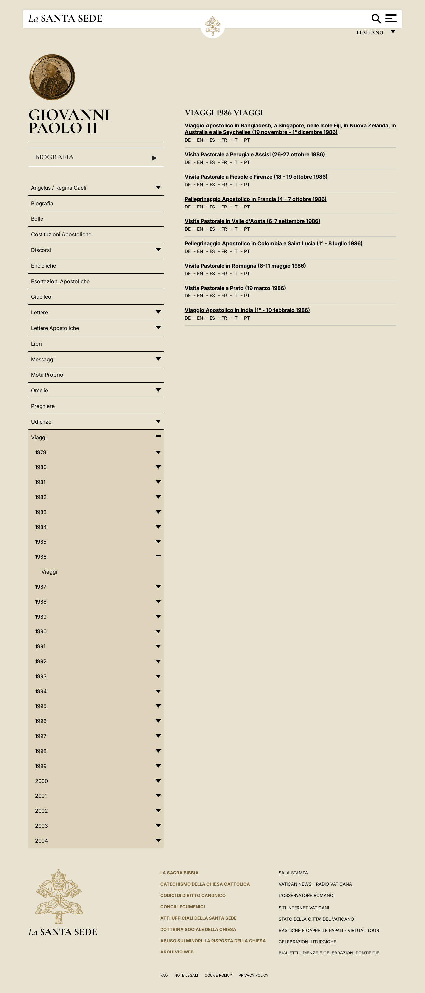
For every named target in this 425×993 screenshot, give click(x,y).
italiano (371, 34)
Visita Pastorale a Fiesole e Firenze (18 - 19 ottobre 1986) (256, 176)
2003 (41, 825)
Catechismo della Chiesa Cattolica (205, 884)
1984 (41, 527)
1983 (41, 512)
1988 (41, 601)
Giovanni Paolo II (69, 121)
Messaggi (43, 359)
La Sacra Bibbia (179, 872)
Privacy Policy (253, 975)
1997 (40, 736)
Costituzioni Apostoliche (61, 234)
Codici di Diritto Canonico (193, 895)
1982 (41, 497)
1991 (40, 646)
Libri (36, 343)
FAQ (164, 975)
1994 (41, 691)
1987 (40, 586)
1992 (41, 661)
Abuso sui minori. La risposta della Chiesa (213, 940)
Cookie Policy (218, 975)
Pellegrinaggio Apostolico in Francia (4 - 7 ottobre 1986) (256, 199)
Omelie (39, 390)
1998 (41, 751)
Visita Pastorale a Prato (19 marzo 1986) (235, 288)
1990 (41, 631)
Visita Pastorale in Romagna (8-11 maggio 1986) (245, 265)
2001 (41, 795)
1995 (40, 706)
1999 (41, 766)
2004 (41, 840)
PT (247, 140)
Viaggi (39, 437)
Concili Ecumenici (182, 906)
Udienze (41, 421)
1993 (41, 676)
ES (212, 140)
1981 (40, 482)
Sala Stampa (293, 872)
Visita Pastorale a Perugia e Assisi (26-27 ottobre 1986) (255, 154)
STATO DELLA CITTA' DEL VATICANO (316, 919)
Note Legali (186, 975)
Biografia (96, 157)
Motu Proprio (47, 375)
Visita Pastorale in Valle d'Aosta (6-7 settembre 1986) (252, 221)
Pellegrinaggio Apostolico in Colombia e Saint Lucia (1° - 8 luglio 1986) (274, 243)
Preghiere (43, 406)
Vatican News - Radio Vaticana (315, 884)
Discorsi (41, 250)
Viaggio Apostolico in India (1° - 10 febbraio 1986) (247, 310)
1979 (40, 452)
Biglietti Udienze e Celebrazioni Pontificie (329, 952)
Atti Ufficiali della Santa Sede (198, 918)
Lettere (39, 312)
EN (200, 140)
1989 (41, 616)
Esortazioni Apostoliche (60, 281)
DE (188, 140)
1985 (40, 541)
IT (235, 140)
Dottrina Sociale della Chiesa (198, 929)
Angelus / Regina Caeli (58, 187)
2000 (41, 781)
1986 (41, 556)
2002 (41, 810)
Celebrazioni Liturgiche (307, 941)
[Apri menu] (390, 18)
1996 (41, 721)
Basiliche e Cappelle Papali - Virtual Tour (329, 930)
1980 (41, 467)
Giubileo (41, 296)
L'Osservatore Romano (306, 895)
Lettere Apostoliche (55, 328)
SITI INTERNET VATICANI (304, 907)
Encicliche (43, 265)
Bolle (37, 218)
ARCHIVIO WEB (177, 951)
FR (224, 140)
